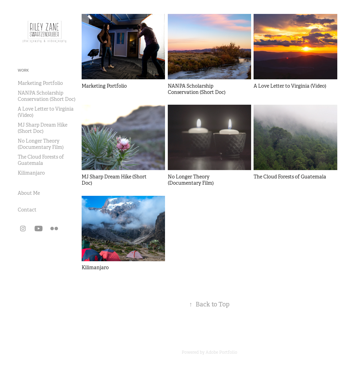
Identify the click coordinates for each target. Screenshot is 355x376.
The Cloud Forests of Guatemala (41, 160)
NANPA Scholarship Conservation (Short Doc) (46, 96)
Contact (27, 210)
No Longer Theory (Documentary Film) (41, 144)
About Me (29, 193)
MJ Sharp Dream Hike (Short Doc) (42, 128)
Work (23, 70)
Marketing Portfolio (40, 83)
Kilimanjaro (31, 173)
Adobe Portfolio (221, 352)
